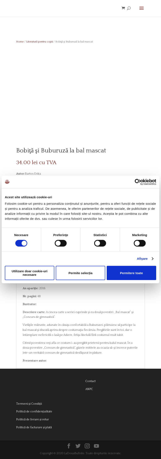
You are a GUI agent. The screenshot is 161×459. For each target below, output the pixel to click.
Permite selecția (80, 273)
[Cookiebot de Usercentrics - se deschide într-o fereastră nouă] (137, 182)
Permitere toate (131, 273)
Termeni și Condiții (29, 403)
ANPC (89, 389)
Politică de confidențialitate (34, 411)
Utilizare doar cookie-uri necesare (29, 272)
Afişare (142, 258)
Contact (90, 381)
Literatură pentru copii (39, 41)
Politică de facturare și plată (34, 427)
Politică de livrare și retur (32, 419)
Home (20, 41)
